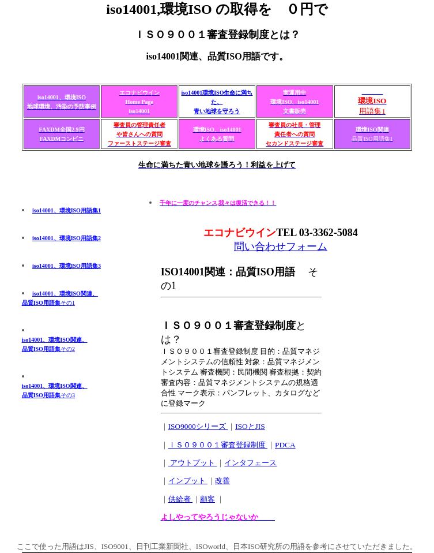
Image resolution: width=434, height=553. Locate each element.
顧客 (207, 499)
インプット (187, 480)
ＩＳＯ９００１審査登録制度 (217, 444)
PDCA (285, 444)
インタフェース (250, 462)
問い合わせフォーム (280, 246)
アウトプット (192, 462)
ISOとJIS (250, 426)
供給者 (180, 499)
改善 (222, 480)
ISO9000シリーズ (198, 426)
